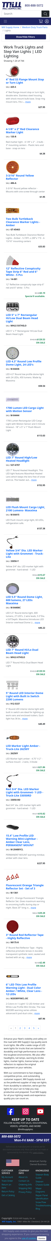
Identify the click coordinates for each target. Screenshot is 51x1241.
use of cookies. (29, 1238)
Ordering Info (25, 1184)
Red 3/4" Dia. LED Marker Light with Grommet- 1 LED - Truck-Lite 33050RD (24, 792)
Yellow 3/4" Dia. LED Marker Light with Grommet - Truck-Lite (24, 554)
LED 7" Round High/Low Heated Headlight (21, 459)
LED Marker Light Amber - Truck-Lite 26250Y (23, 747)
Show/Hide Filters (25, 36)
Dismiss (41, 1238)
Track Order (7, 1180)
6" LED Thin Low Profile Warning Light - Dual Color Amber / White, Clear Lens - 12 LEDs (24, 989)
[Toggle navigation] (5, 21)
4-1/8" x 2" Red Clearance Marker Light (22, 130)
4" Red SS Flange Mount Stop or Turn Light (25, 81)
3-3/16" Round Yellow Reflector (20, 177)
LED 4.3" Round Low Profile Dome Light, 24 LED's (23, 363)
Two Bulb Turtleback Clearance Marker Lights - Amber (23, 222)
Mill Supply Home (10, 27)
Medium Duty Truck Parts (35, 27)
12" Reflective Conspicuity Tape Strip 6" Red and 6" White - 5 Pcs (23, 272)
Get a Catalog (8, 1195)
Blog (38, 1208)
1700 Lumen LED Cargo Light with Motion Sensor (25, 409)
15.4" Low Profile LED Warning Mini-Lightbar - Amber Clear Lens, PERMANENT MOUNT (22, 840)
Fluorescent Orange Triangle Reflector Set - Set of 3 (25, 886)
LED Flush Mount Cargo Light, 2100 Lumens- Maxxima (25, 508)
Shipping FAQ (25, 1188)
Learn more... (38, 1152)
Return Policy (8, 1191)
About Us (23, 1177)
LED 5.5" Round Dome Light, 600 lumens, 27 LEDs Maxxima (24, 600)
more (28, 101)
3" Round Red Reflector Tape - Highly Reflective (25, 936)
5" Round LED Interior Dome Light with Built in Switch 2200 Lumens (24, 696)
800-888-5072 (34, 5)
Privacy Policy (25, 1192)
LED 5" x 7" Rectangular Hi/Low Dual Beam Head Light (22, 318)
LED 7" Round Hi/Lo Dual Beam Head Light (22, 651)
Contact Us (24, 1180)
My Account (7, 1177)
